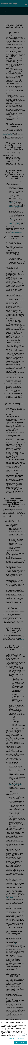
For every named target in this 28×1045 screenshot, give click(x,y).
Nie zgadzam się (21, 1038)
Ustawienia (11, 1038)
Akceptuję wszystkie (20, 1042)
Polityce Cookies (21, 1035)
